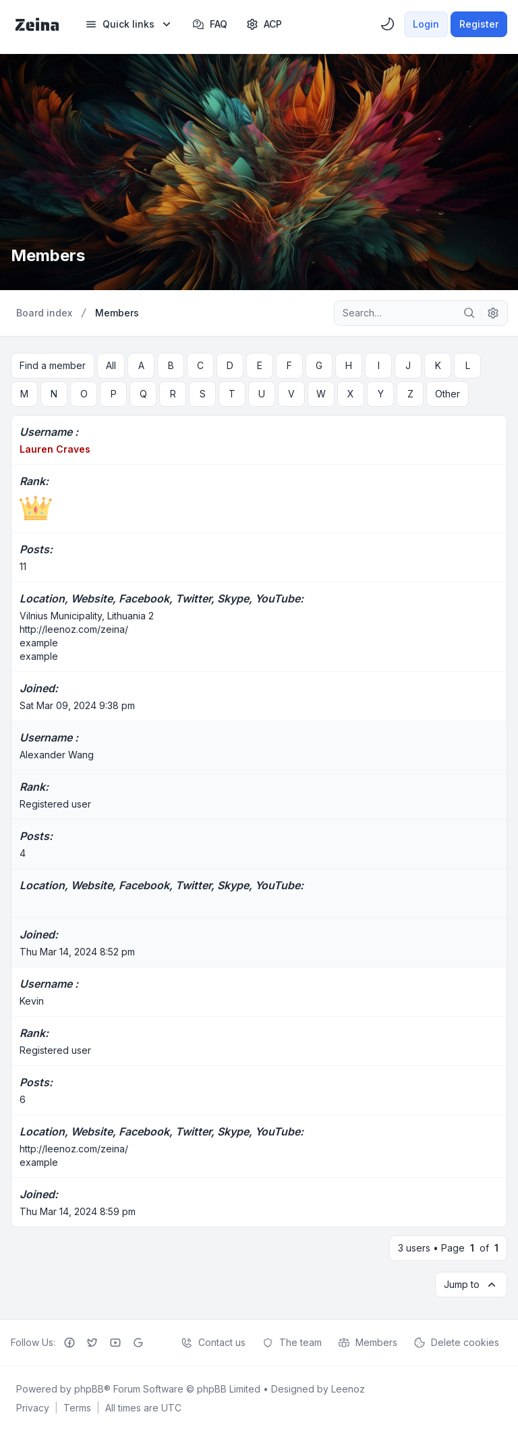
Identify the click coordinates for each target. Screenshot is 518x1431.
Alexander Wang (57, 754)
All (111, 365)
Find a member (53, 365)
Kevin (32, 1001)
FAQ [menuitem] (209, 24)
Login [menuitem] (426, 24)
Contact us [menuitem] (213, 1343)
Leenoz (348, 1389)
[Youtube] (115, 1342)
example (39, 642)
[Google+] (138, 1342)
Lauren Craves (55, 449)
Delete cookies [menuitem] (456, 1343)
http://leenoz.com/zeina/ (74, 629)
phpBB (89, 1389)
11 (23, 566)
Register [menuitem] (478, 24)
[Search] (469, 313)
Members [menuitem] (367, 1343)
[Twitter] (92, 1342)
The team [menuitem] (292, 1343)
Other (447, 393)
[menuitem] (129, 24)
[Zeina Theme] (37, 24)
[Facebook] (69, 1342)
